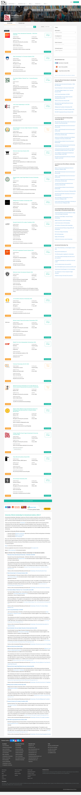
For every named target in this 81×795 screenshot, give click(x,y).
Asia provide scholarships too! (61, 251)
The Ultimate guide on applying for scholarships (64, 254)
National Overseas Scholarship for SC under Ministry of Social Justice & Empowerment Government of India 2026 (25, 386)
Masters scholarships (19, 535)
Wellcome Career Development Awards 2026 (23, 272)
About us (3, 771)
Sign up (76, 2)
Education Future (21, 558)
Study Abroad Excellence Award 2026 (21, 457)
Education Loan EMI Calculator (53, 745)
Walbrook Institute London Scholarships (62, 220)
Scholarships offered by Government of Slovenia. (40, 587)
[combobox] (65, 32)
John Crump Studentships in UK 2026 (21, 104)
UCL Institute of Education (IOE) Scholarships (64, 225)
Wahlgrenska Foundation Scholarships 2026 (22, 200)
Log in (71, 2)
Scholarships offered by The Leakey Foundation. (39, 717)
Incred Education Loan (32, 754)
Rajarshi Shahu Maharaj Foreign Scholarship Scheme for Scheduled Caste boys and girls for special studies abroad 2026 (25, 410)
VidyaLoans (30, 761)
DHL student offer (34, 547)
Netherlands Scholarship (19, 759)
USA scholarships (11, 550)
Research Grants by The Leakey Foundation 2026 (24, 222)
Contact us (4, 778)
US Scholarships (18, 745)
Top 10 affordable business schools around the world (65, 266)
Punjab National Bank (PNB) (62, 71)
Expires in (48, 35)
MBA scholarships (6, 754)
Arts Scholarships (6, 745)
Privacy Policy (17, 771)
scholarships (22, 522)
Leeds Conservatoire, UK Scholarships (62, 222)
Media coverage (18, 773)
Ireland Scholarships (19, 754)
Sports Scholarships (6, 749)
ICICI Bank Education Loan (33, 759)
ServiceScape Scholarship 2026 (20, 478)
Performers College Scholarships (61, 231)
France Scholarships (19, 756)
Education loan (21, 23)
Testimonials (4, 775)
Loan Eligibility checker (52, 752)
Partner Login (30, 769)
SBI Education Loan (31, 747)
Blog (31, 3)
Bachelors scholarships (20, 533)
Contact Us (38, 3)
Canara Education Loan (32, 752)
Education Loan (22, 3)
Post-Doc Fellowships (6, 761)
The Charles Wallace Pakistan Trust (20, 593)
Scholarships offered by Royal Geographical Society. (40, 734)
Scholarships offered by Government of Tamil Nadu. (40, 644)
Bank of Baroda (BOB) (61, 67)
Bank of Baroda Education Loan (33, 749)
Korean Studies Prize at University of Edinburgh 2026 (65, 191)
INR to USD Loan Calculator (52, 747)
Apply (6, 545)
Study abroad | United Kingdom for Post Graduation (65, 269)
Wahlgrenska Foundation (13, 688)
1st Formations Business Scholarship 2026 (22, 298)
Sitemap (16, 775)
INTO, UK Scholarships (59, 234)
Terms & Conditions (18, 769)
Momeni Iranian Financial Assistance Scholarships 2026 (25, 320)
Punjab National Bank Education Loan (35, 756)
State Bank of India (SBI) (61, 63)
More (46, 3)
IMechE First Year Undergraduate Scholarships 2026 (24, 342)
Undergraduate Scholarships (8, 756)
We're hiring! (4, 769)
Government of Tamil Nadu (23, 631)
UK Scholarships (18, 747)
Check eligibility (47, 51)
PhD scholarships (18, 536)
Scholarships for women (7, 763)
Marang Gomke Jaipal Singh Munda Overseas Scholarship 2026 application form (23, 680)
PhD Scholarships (6, 759)
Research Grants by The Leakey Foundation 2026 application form (36, 715)
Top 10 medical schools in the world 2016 (63, 264)
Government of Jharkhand (18, 670)
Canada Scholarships (19, 752)
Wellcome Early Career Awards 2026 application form (23, 660)
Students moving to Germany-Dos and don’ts (64, 275)
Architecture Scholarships (7, 747)
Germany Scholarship (19, 749)
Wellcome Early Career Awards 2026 (21, 151)
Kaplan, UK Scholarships (59, 236)
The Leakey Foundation (12, 705)
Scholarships (12, 3)
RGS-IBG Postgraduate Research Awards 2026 (23, 250)
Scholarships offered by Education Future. (38, 570)
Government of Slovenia (12, 576)
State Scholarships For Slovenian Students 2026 (23, 56)
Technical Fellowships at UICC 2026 (21, 364)
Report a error (30, 778)
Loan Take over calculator (52, 749)
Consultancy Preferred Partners (32, 775)
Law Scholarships (6, 752)
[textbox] (65, 38)
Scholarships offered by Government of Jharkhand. (40, 682)
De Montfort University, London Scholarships (63, 239)
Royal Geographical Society (13, 723)
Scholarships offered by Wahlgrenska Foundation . (40, 699)
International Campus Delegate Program (31, 772)
